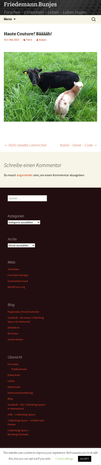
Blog (10, 398)
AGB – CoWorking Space (21, 414)
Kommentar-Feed (18, 281)
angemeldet (25, 175)
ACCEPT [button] (84, 458)
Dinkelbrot (14, 327)
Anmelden (13, 269)
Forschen (13, 364)
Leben (11, 381)
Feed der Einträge (18, 275)
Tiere (29, 39)
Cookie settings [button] (64, 458)
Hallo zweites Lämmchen (25, 145)
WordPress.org (16, 287)
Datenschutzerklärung (20, 392)
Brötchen (13, 333)
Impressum (14, 387)
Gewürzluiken (15, 339)
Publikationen (19, 369)
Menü (8, 19)
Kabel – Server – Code (78, 145)
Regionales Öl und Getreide (23, 311)
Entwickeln (14, 375)
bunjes (43, 39)
